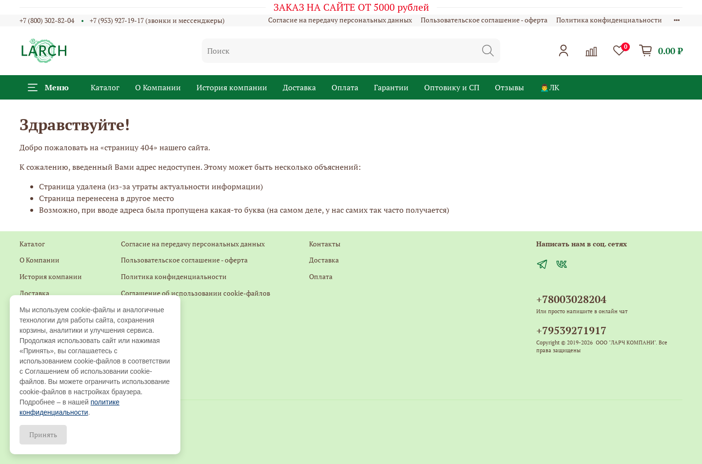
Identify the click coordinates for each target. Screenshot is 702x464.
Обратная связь (145, 325)
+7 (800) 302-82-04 (47, 20)
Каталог (105, 87)
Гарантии (391, 87)
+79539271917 (571, 330)
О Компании (158, 87)
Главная (133, 341)
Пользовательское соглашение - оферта (484, 19)
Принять (43, 434)
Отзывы (509, 87)
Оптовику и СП (451, 87)
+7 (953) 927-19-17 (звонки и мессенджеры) (157, 20)
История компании (231, 87)
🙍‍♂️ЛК (549, 87)
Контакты (136, 309)
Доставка (299, 87)
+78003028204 (571, 299)
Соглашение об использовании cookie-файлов (195, 293)
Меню (48, 87)
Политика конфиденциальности (609, 19)
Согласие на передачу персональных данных (340, 19)
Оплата (345, 87)
